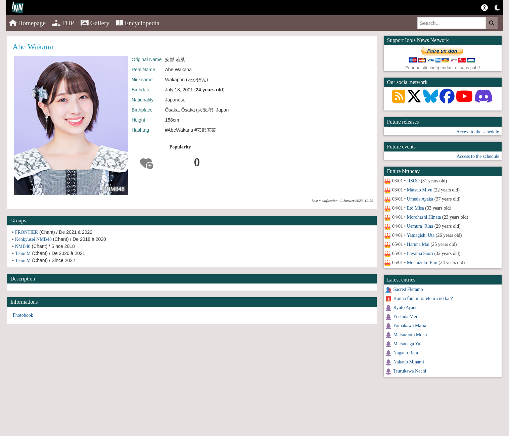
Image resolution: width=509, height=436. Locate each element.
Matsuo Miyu (419, 189)
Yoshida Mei (405, 316)
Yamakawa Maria (409, 325)
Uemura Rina (420, 226)
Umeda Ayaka (420, 199)
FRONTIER (26, 232)
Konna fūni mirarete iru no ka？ (424, 298)
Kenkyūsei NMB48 (33, 239)
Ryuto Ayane (406, 307)
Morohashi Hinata (424, 217)
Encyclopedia (137, 23)
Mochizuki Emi (422, 262)
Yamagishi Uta (420, 235)
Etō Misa (415, 208)
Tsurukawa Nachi (409, 371)
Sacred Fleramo (408, 289)
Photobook (23, 315)
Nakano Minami (409, 361)
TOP (63, 23)
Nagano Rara (406, 352)
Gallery (95, 23)
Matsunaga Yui (408, 343)
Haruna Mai (418, 244)
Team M (23, 253)
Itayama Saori (420, 253)
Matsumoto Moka (410, 334)
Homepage (27, 23)
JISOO (413, 180)
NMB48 (23, 246)
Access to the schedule (477, 131)
